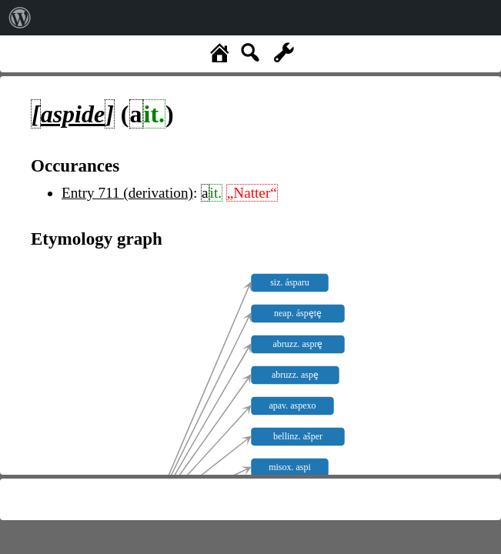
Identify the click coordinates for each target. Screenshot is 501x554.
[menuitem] (20, 17)
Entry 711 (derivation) (127, 193)
